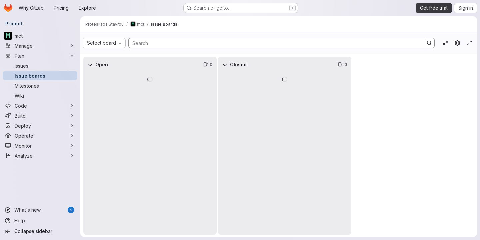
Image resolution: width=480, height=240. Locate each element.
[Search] (273, 43)
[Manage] (40, 45)
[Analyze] (40, 155)
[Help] (40, 220)
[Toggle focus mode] (469, 43)
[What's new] (40, 210)
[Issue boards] (40, 75)
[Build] (40, 115)
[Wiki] (40, 95)
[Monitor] (40, 145)
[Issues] (40, 65)
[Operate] (40, 135)
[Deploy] (40, 125)
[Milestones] (40, 85)
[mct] (40, 35)
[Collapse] (90, 65)
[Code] (40, 105)
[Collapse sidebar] (40, 231)
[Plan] (40, 55)
